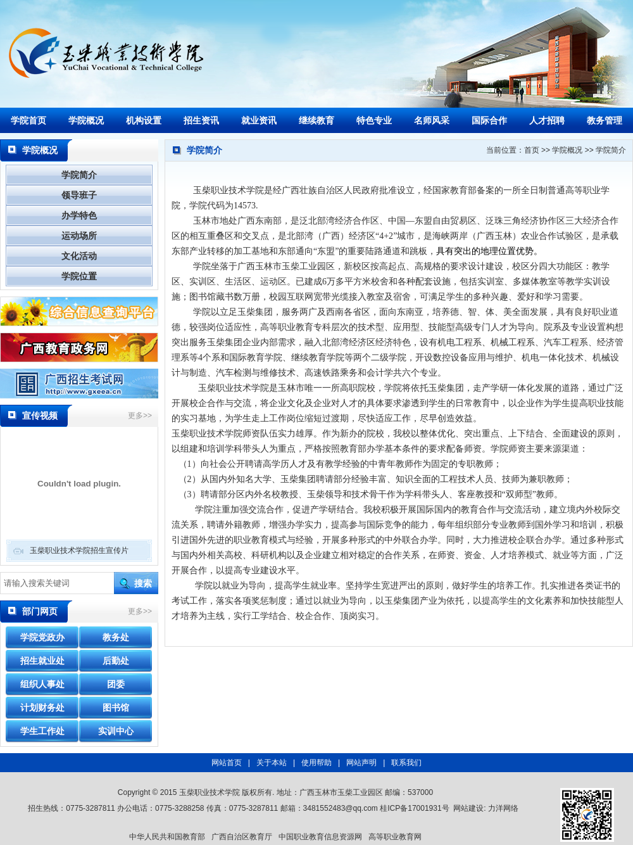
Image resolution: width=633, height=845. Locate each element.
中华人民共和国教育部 (167, 836)
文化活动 (79, 256)
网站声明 (361, 762)
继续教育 (316, 120)
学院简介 (79, 175)
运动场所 (79, 236)
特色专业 (374, 120)
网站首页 (226, 762)
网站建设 (468, 808)
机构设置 (143, 120)
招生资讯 (201, 120)
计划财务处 (42, 707)
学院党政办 (42, 637)
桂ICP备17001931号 (414, 808)
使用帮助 (316, 762)
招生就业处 (42, 661)
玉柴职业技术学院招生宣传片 (79, 550)
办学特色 (79, 215)
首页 (531, 150)
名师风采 (431, 120)
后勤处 (116, 661)
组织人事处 (42, 684)
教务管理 (604, 120)
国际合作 (489, 120)
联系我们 (406, 762)
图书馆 (116, 707)
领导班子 (79, 195)
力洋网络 (503, 808)
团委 (116, 684)
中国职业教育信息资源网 (320, 836)
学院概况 (86, 120)
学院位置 (79, 276)
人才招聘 (547, 120)
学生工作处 (42, 731)
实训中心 (116, 731)
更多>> (140, 415)
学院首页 (28, 120)
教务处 (116, 637)
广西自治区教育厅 (241, 836)
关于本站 (271, 762)
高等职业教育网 (395, 836)
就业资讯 (259, 120)
